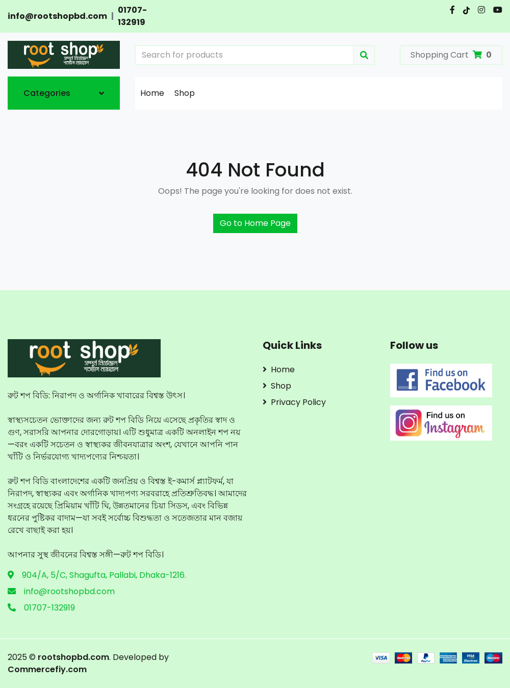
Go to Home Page (255, 223)
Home (152, 93)
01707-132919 (132, 16)
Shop (184, 93)
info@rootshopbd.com (57, 16)
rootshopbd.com (73, 657)
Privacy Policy (294, 402)
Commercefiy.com (47, 669)
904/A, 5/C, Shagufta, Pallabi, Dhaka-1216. (104, 575)
